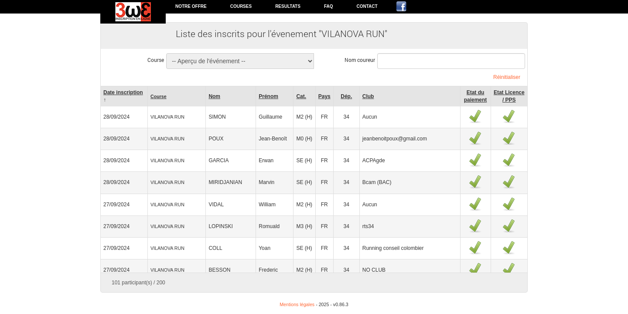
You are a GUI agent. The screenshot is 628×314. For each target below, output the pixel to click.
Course (155, 59)
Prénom (268, 96)
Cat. (301, 96)
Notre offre (191, 6)
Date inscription (123, 92)
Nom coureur (360, 59)
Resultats (287, 6)
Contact (366, 6)
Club (368, 96)
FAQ (328, 6)
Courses (241, 6)
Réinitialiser (506, 77)
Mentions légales (297, 304)
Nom (214, 96)
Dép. (346, 96)
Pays (324, 96)
